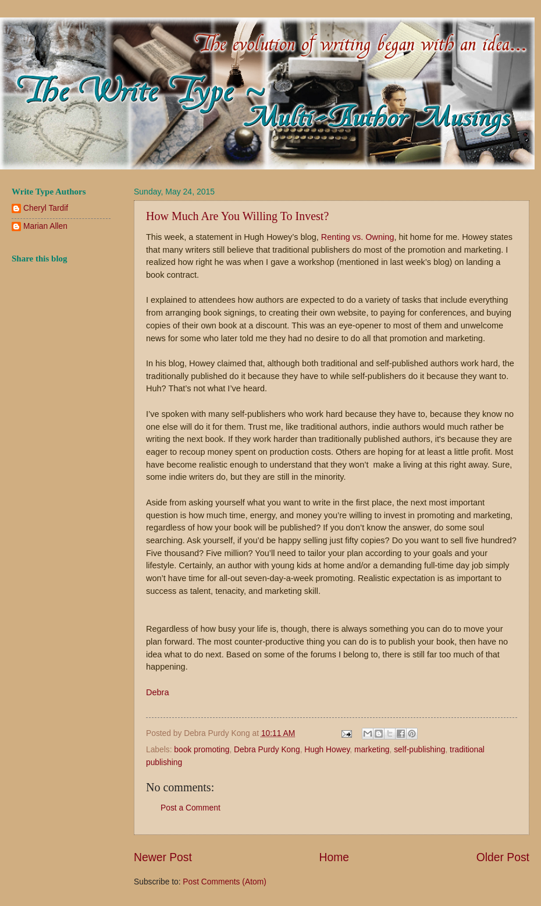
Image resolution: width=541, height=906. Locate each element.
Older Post (502, 857)
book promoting (201, 749)
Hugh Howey (327, 749)
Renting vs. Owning (357, 237)
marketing (372, 749)
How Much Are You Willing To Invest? (237, 216)
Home (334, 857)
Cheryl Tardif (45, 208)
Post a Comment (190, 808)
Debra (157, 692)
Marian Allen (45, 226)
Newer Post (163, 857)
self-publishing (419, 749)
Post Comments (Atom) (224, 881)
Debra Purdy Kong (267, 749)
